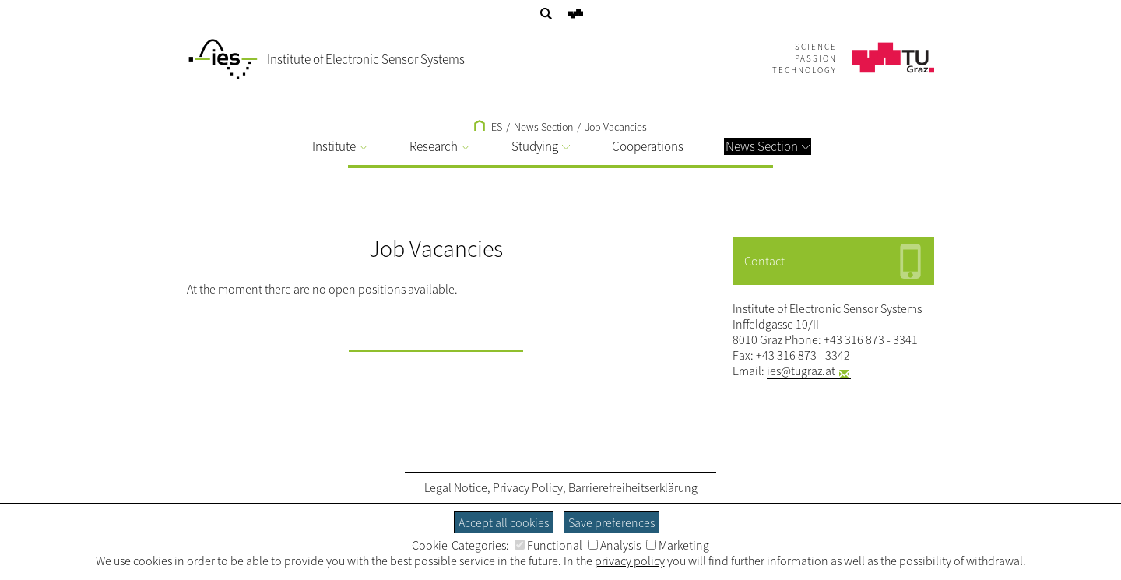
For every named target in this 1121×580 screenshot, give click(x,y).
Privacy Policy (528, 487)
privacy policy (630, 560)
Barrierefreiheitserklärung (633, 487)
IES (488, 127)
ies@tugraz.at (801, 370)
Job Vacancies (616, 127)
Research (439, 146)
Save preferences (611, 522)
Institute (339, 146)
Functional (548, 545)
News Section (768, 146)
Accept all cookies (504, 522)
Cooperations (647, 146)
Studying (540, 146)
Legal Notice (455, 487)
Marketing (677, 545)
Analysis (614, 545)
